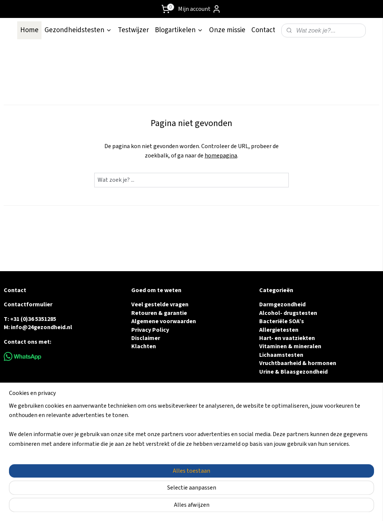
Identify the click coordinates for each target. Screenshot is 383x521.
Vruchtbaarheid (280, 363)
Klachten (143, 346)
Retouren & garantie (159, 313)
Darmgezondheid (282, 304)
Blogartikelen (179, 30)
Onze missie (227, 30)
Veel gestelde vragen (160, 304)
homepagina (221, 155)
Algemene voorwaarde (162, 321)
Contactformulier (28, 304)
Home (29, 30)
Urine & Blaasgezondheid (293, 372)
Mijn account (199, 8)
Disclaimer (145, 338)
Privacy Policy (150, 330)
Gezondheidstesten (78, 30)
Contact (263, 30)
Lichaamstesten (281, 355)
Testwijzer (133, 30)
